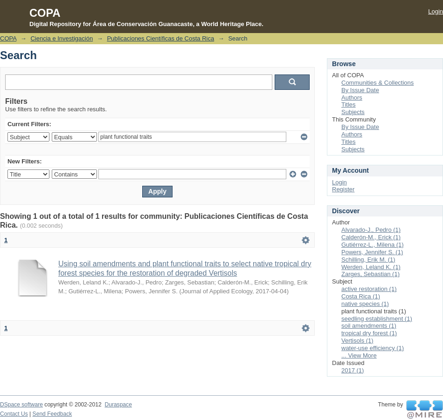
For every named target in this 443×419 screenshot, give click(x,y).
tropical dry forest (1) (369, 333)
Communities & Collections (377, 82)
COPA (8, 38)
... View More (359, 355)
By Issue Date (360, 90)
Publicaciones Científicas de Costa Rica (160, 38)
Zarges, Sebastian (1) (370, 273)
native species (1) (365, 303)
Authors (351, 97)
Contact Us (14, 414)
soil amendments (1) (368, 325)
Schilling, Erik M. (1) (368, 259)
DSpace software (21, 404)
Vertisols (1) (357, 340)
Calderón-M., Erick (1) (371, 237)
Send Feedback (52, 414)
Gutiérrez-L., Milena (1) (372, 244)
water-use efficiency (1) (372, 348)
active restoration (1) (369, 288)
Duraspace (118, 404)
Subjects (353, 111)
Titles (348, 104)
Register (343, 189)
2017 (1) (352, 370)
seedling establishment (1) (376, 318)
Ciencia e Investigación (61, 38)
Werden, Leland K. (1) (371, 267)
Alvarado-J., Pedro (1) (371, 229)
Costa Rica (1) (360, 296)
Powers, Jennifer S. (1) (372, 252)
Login (435, 11)
